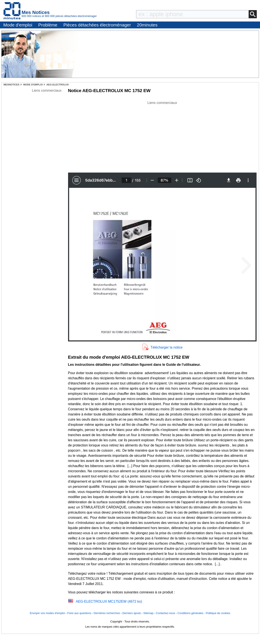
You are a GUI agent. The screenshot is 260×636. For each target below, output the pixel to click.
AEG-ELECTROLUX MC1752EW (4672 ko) (109, 601)
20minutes (147, 24)
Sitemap (148, 613)
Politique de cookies (218, 613)
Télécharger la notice (166, 347)
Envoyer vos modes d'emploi (47, 613)
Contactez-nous (165, 613)
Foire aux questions (79, 613)
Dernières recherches (107, 613)
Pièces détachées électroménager (97, 24)
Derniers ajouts (131, 613)
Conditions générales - (192, 613)
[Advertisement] (162, 135)
